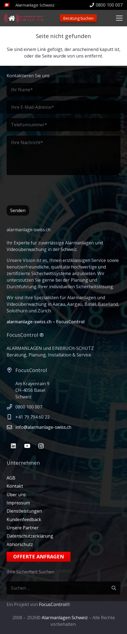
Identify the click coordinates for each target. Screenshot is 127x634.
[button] (119, 18)
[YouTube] (27, 446)
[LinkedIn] (13, 446)
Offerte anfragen (38, 556)
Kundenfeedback (24, 519)
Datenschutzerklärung (30, 536)
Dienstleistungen (24, 511)
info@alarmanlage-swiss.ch (43, 427)
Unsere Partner (23, 528)
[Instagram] (41, 446)
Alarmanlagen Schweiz (65, 618)
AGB (11, 478)
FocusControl (52, 604)
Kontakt (15, 486)
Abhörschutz (20, 544)
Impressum (18, 503)
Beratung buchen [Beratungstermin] (78, 18)
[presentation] (48, 190)
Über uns (16, 495)
